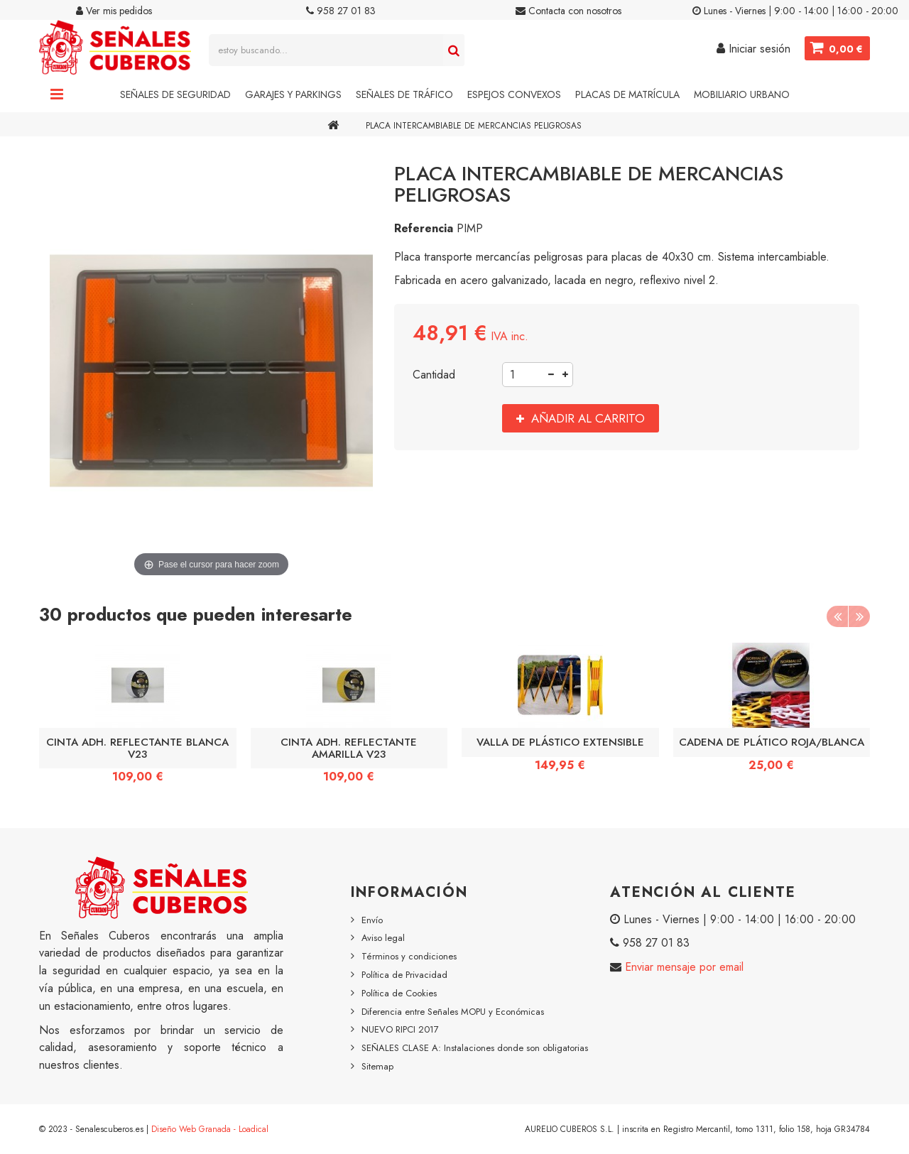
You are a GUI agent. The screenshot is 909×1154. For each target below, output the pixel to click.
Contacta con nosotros (568, 11)
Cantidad (434, 374)
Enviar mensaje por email (682, 967)
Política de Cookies (399, 993)
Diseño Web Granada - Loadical (209, 1129)
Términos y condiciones (409, 956)
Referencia (423, 228)
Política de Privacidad (404, 974)
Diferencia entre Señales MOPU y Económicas (452, 1011)
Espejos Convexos (514, 94)
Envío (372, 920)
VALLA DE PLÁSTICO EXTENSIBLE (560, 742)
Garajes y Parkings (293, 94)
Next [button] (859, 616)
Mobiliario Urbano (742, 94)
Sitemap (377, 1066)
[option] (138, 718)
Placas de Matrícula (627, 94)
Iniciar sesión (753, 48)
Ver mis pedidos (114, 11)
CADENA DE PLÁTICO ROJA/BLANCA (771, 742)
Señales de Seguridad (175, 94)
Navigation (57, 94)
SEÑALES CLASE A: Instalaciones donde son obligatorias (474, 1048)
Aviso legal (383, 938)
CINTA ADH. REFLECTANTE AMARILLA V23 (349, 747)
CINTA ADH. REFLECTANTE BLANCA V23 (137, 747)
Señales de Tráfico (404, 94)
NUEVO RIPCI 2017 (400, 1029)
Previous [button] (837, 616)
